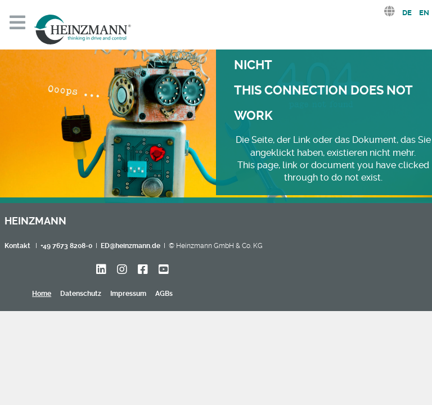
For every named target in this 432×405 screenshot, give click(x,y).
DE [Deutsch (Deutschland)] (407, 12)
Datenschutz (80, 294)
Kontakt (17, 246)
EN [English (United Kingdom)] (424, 12)
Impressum (128, 294)
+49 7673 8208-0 (66, 246)
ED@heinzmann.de (130, 246)
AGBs (164, 294)
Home (41, 294)
